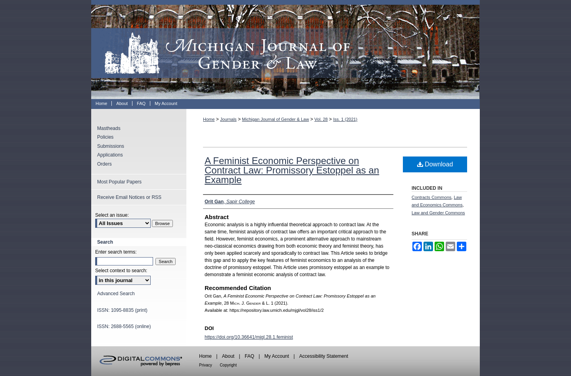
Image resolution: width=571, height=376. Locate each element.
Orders (104, 164)
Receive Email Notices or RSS (129, 197)
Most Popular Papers (119, 182)
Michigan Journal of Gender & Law (285, 49)
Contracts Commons (431, 197)
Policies (105, 137)
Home (209, 119)
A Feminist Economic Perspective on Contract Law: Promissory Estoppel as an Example (292, 170)
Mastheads (109, 128)
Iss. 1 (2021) (345, 119)
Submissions (110, 146)
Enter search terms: (116, 252)
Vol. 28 (321, 119)
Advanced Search (116, 293)
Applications (110, 155)
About (228, 356)
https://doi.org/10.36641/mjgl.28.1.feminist (249, 337)
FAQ (249, 356)
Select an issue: (112, 215)
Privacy (205, 365)
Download (435, 164)
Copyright (228, 365)
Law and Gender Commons (438, 212)
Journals (228, 119)
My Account (276, 356)
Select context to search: (121, 270)
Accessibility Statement (323, 356)
